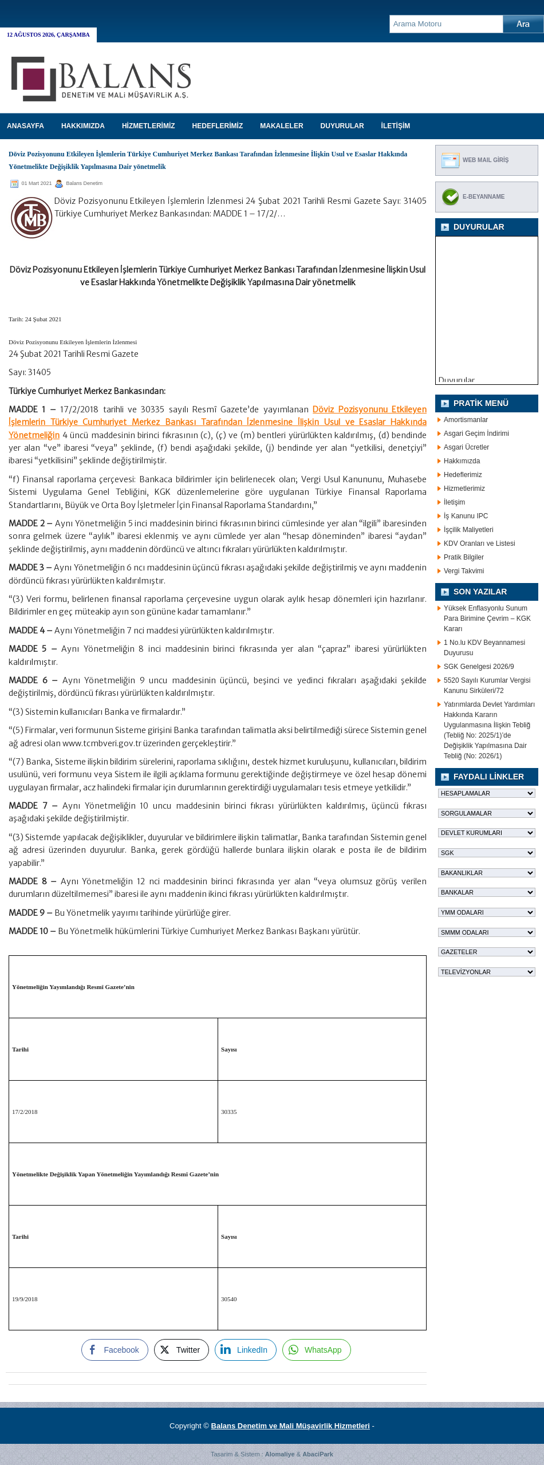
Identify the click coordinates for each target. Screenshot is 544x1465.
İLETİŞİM (396, 126)
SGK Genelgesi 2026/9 (479, 667)
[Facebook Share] (114, 1350)
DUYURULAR (342, 126)
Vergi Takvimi (464, 571)
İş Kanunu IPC (466, 516)
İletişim (454, 502)
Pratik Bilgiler (464, 557)
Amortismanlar (466, 420)
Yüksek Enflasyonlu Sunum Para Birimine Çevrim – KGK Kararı (487, 618)
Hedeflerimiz (463, 475)
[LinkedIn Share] (246, 1350)
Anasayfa (25, 126)
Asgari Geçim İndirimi (476, 434)
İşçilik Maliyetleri (469, 530)
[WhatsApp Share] (316, 1350)
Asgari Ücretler (466, 447)
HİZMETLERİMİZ (148, 126)
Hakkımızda (462, 461)
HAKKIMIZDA (83, 126)
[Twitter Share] (181, 1350)
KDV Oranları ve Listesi (479, 543)
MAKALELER (281, 126)
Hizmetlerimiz (464, 489)
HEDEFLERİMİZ (217, 126)
